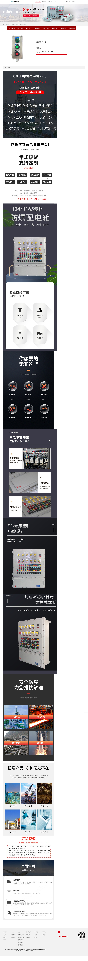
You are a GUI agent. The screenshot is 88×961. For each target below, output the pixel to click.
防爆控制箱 (46, 28)
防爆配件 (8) (23, 24)
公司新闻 (35, 937)
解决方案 (50, 1)
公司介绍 (4, 934)
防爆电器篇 (72, 28)
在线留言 (43, 935)
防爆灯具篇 (20, 28)
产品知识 (35, 934)
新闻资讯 (68, 1)
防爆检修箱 (37, 28)
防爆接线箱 (63, 28)
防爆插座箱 (54, 28)
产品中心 (56, 1)
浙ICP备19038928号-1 (29, 950)
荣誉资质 (4, 935)
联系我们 (74, 1)
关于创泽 (44, 1)
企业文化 (4, 939)
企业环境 (4, 937)
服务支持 (28, 937)
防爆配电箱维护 (13, 937)
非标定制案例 (13, 934)
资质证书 (28, 934)
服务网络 (28, 935)
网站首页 (38, 1)
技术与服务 (62, 1)
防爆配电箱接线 (13, 935)
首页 (13, 24)
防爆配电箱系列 (11, 28)
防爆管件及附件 (29, 28)
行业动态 (35, 935)
